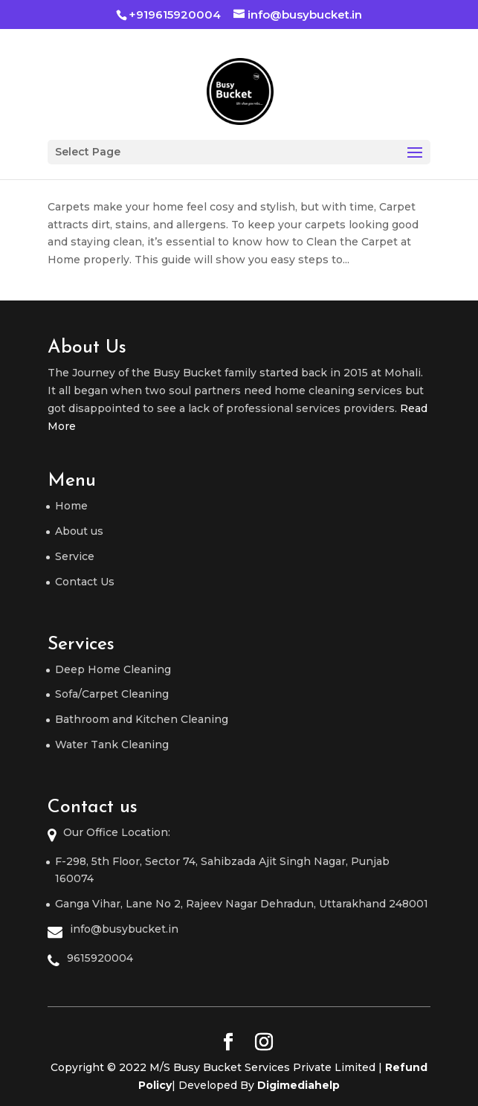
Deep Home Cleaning (113, 669)
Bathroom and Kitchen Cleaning (141, 719)
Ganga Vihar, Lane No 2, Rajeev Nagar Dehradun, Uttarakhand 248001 (241, 903)
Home (71, 505)
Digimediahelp (298, 1085)
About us (79, 531)
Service (74, 556)
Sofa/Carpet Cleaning (112, 694)
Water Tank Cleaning (112, 744)
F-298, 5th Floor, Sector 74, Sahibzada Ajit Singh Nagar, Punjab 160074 (222, 870)
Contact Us (84, 581)
